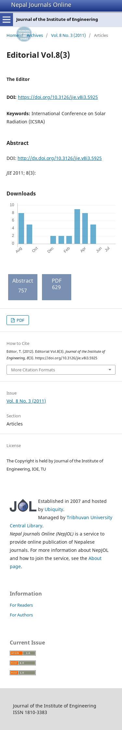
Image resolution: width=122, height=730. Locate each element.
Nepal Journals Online (41, 4)
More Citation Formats (33, 370)
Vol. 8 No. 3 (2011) (68, 35)
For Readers (21, 605)
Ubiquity (54, 509)
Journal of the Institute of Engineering (57, 19)
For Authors (21, 615)
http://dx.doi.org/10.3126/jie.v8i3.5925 (60, 158)
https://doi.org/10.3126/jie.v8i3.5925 (58, 97)
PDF (20, 320)
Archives (35, 35)
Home (13, 35)
